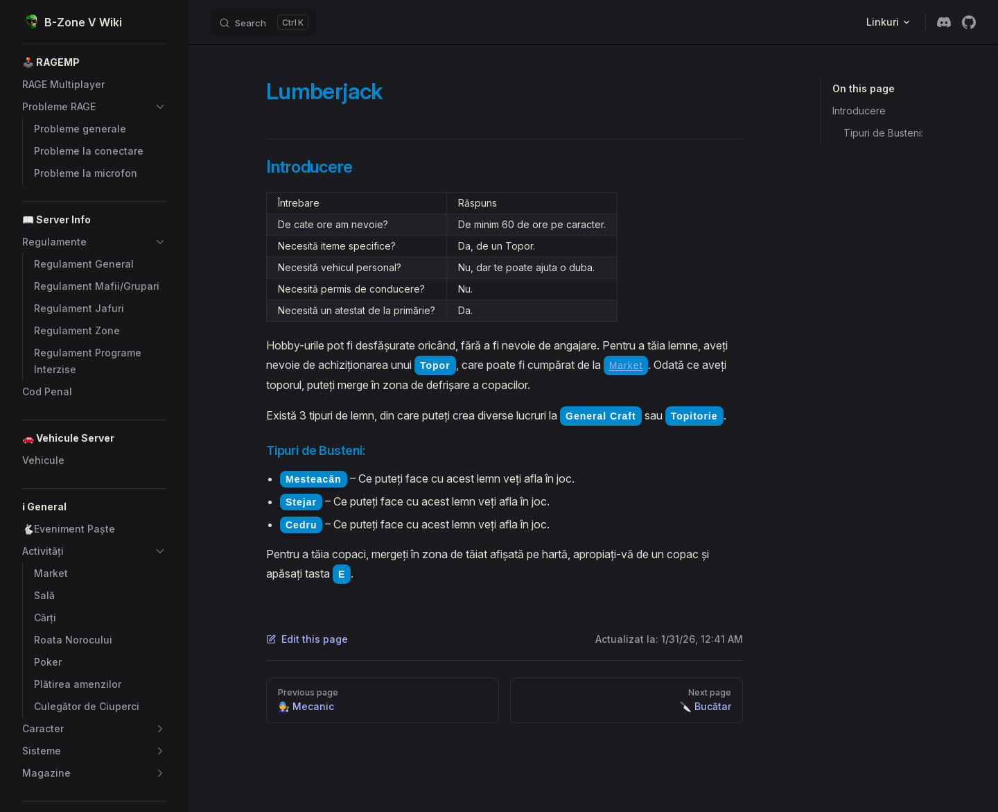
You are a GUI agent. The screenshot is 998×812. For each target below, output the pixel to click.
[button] (94, 62)
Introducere (859, 110)
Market (626, 365)
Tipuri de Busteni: (883, 133)
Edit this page (307, 639)
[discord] (943, 22)
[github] (968, 22)
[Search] (263, 22)
